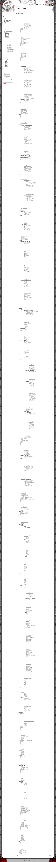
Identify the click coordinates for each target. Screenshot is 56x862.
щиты (27, 555)
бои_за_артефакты (24, 28)
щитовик (25, 339)
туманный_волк (26, 273)
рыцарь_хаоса (23, 112)
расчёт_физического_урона (28, 25)
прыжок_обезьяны (32, 399)
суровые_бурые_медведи (28, 95)
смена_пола (26, 487)
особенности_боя (27, 229)
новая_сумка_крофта (27, 83)
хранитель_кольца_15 (27, 301)
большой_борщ (26, 68)
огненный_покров (32, 421)
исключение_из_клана (25, 118)
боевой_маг (26, 284)
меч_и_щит (31, 374)
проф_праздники (24, 111)
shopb (25, 800)
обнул (25, 354)
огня (29, 592)
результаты (23, 771)
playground (23, 840)
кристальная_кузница (32, 183)
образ (25, 325)
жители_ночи (31, 364)
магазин (22, 41)
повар (22, 739)
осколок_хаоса (23, 55)
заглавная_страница (7, 74)
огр (24, 265)
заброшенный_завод (27, 168)
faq (21, 844)
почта (27, 189)
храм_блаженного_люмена (28, 132)
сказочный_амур (24, 521)
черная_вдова (26, 279)
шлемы (30, 535)
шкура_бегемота (31, 403)
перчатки (27, 543)
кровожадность (23, 39)
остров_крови (23, 43)
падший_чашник (26, 267)
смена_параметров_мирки (25, 508)
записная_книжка (27, 317)
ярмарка (22, 510)
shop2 (25, 795)
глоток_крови (31, 387)
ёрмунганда (28, 611)
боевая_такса (26, 450)
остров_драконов (24, 18)
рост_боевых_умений (27, 26)
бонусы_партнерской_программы (32, 311)
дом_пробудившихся (29, 186)
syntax (22, 849)
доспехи (30, 528)
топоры (27, 554)
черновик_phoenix (24, 830)
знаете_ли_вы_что (24, 807)
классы (22, 441)
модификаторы (26, 352)
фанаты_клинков (32, 379)
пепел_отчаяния (31, 425)
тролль (25, 272)
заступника (9, 45)
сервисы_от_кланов (24, 820)
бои (22, 766)
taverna (25, 802)
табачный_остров (27, 130)
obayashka (23, 838)
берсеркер (25, 283)
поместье (25, 141)
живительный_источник (28, 167)
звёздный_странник (27, 288)
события (22, 45)
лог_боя (25, 345)
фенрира (27, 609)
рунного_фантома (10, 51)
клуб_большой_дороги (33, 372)
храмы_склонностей (27, 150)
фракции (22, 46)
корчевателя (28, 606)
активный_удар (31, 383)
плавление (31, 428)
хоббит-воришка (26, 97)
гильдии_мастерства (29, 408)
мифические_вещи (24, 42)
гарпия (25, 251)
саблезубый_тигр (27, 268)
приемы (27, 410)
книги (27, 550)
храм (22, 209)
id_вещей (23, 836)
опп (6, 60)
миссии (25, 226)
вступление (23, 116)
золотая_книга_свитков (28, 468)
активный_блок (31, 382)
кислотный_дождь (32, 418)
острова (25, 222)
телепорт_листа (26, 172)
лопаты (25, 579)
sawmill (25, 792)
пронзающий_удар (32, 397)
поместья (23, 502)
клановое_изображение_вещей (29, 482)
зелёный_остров (26, 129)
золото (22, 52)
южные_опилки (26, 154)
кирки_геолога (26, 578)
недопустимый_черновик (25, 810)
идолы (25, 218)
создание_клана (24, 123)
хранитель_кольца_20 (27, 302)
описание (23, 444)
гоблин (25, 256)
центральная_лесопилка (28, 152)
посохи (25, 684)
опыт (25, 355)
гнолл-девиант (26, 253)
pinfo (22, 778)
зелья (25, 693)
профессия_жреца (27, 90)
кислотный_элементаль (28, 259)
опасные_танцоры (32, 366)
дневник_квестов (27, 315)
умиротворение (31, 429)
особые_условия (24, 498)
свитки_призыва (26, 709)
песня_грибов (31, 427)
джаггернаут (26, 257)
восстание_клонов (27, 71)
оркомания (25, 85)
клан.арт (25, 471)
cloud (22, 834)
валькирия (25, 285)
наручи (27, 542)
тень (24, 298)
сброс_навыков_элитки (25, 506)
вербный (8, 41)
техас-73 (25, 299)
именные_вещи (26, 470)
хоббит (25, 274)
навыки (25, 353)
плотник (22, 738)
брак (22, 439)
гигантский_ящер (27, 252)
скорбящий (26, 296)
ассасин (25, 281)
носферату (28, 623)
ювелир (22, 749)
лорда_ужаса (9, 46)
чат (21, 821)
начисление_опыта (27, 24)
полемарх (23, 29)
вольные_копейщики (32, 371)
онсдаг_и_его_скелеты (27, 84)
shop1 (25, 793)
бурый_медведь (26, 245)
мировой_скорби (29, 622)
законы (22, 806)
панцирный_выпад (32, 393)
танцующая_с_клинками (28, 297)
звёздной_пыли (29, 620)
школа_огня (28, 436)
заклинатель (23, 729)
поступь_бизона (31, 396)
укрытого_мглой (9, 53)
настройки (25, 324)
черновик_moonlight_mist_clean (26, 829)
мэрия (27, 188)
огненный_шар (31, 422)
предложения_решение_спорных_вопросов (28, 814)
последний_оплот (27, 142)
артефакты (26, 464)
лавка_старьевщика (29, 201)
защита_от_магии (24, 496)
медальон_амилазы (27, 81)
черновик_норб (23, 823)
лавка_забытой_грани (30, 198)
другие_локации (26, 160)
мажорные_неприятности (28, 80)
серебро (22, 59)
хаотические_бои (24, 30)
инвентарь (25, 343)
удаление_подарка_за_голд (28, 488)
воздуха (30, 595)
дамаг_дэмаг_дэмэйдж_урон (26, 759)
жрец (22, 727)
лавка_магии (28, 199)
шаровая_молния (32, 430)
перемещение (26, 100)
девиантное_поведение (28, 72)
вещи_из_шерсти (29, 557)
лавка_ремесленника (30, 200)
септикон (22, 44)
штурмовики (31, 380)
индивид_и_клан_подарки (28, 480)
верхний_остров (26, 127)
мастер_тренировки (24, 769)
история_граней (24, 809)
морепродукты (26, 701)
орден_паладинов (32, 367)
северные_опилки (27, 144)
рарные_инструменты (27, 472)
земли (30, 596)
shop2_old (25, 796)
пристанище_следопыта (28, 143)
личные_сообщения (27, 318)
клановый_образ (26, 483)
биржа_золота (23, 493)
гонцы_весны (23, 516)
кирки (25, 720)
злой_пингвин (26, 452)
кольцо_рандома (24, 236)
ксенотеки (23, 54)
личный (25, 460)
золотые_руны (26, 469)
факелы (25, 725)
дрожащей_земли (10, 44)
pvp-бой (22, 47)
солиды (22, 61)
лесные (25, 700)
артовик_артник (24, 758)
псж (22, 445)
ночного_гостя (9, 48)
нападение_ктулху (24, 238)
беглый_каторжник (27, 242)
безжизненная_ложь (27, 67)
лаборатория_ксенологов (28, 170)
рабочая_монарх (24, 816)
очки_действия (26, 356)
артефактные (26, 672)
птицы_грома (28, 607)
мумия (25, 261)
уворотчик (25, 338)
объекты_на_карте (27, 228)
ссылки (25, 327)
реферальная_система (30, 313)
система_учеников (29, 314)
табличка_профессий (7, 76)
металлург (23, 735)
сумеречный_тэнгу (27, 271)
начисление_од (26, 23)
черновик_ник (23, 822)
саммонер (25, 294)
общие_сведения (27, 716)
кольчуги (30, 531)
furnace (25, 786)
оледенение (31, 423)
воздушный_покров (32, 413)
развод (22, 446)
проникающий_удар (32, 398)
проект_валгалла (32, 369)
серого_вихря (9, 52)
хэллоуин (22, 523)
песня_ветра (31, 426)
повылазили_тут (26, 87)
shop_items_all (23, 779)
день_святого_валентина (25, 517)
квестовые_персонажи (25, 108)
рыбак (22, 741)
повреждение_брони (32, 394)
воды (30, 588)
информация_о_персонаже (28, 344)
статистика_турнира (24, 772)
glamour (25, 478)
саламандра (26, 269)
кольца (30, 530)
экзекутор (25, 303)
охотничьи (25, 702)
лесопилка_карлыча (27, 171)
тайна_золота (26, 96)
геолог (22, 726)
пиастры (22, 57)
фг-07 (25, 300)
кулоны (27, 538)
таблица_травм (23, 744)
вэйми (25, 250)
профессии (26, 101)
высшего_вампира (29, 630)
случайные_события (24, 113)
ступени (22, 743)
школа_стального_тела (30, 194)
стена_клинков (31, 402)
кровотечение (31, 389)
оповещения (26, 326)
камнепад (30, 417)
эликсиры (25, 696)
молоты (25, 580)
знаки (22, 37)
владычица (26, 286)
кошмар (25, 289)
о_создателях (23, 812)
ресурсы (25, 231)
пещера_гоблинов (27, 230)
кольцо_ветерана (29, 558)
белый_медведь (26, 243)
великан (25, 246)
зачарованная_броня (32, 388)
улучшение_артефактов (25, 509)
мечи (27, 552)
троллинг (22, 763)
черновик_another (24, 826)
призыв (27, 624)
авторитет (23, 51)
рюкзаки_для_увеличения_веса (29, 473)
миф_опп (7, 59)
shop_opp (25, 798)
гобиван (25, 254)
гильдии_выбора (29, 407)
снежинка (23, 60)
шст (22, 31)
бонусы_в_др (23, 494)
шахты (25, 153)
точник (25, 337)
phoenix (22, 839)
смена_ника (26, 486)
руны (25, 694)
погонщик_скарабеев (27, 293)
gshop (25, 787)
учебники (25, 695)
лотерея (22, 40)
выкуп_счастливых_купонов (28, 466)
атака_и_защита (24, 438)
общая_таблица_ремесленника (29, 721)
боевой (22, 751)
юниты (25, 232)
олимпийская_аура (24, 736)
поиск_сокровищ (26, 88)
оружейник (23, 737)
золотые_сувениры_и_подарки (26, 497)
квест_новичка (23, 109)
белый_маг (26, 282)
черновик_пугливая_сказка (25, 825)
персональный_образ (25, 500)
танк (24, 336)
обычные (25, 707)
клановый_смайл (27, 484)
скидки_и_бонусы (24, 507)
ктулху (25, 260)
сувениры (25, 723)
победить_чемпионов (27, 86)
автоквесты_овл (24, 102)
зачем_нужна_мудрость (28, 74)
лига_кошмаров (31, 365)
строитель (23, 742)
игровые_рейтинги (24, 512)
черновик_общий (24, 824)
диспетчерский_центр (27, 166)
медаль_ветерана (24, 110)
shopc (25, 801)
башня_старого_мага (29, 185)
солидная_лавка (26, 145)
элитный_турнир (24, 32)
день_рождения (26, 322)
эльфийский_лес (27, 214)
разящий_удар (31, 400)
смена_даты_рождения (28, 485)
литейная (25, 138)
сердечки (22, 58)
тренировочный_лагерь (25, 773)
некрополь (25, 213)
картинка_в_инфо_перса (28, 481)
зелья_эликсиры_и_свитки (28, 467)
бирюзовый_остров (27, 126)
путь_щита (23, 815)
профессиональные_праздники (26, 740)
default (25, 785)
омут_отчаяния (31, 424)
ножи (27, 553)
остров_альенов (24, 208)
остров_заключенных (25, 811)
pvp (22, 764)
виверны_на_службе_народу (29, 70)
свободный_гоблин (27, 295)
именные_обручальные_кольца (29, 456)
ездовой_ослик (26, 451)
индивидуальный (27, 459)
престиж (25, 223)
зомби (25, 258)
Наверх (50, 855)
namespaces (47, 15)
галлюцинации (31, 414)
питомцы (22, 501)
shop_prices (23, 780)
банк (27, 184)
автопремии (23, 115)
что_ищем (5, 77)
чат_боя (25, 329)
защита (25, 351)
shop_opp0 (25, 799)
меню (22, 442)
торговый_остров (27, 131)
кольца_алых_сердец (27, 457)
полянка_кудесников (27, 140)
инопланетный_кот (27, 454)
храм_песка (26, 173)
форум (22, 514)
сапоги (27, 545)
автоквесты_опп (24, 103)
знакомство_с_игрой (24, 808)
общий (22, 754)
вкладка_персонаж (27, 341)
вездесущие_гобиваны (27, 69)
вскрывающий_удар (32, 386)
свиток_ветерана (27, 474)
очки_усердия (23, 56)
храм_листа (26, 151)
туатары (27, 608)
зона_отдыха (28, 197)
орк (24, 266)
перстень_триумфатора (30, 559)
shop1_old (25, 794)
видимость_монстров (27, 714)
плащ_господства (29, 560)
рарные (25, 708)
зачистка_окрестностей (28, 75)
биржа (22, 207)
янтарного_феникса (29, 610)
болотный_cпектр (27, 244)
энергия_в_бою (26, 27)
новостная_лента (24, 513)
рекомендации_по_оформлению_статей (28, 843)
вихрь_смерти (31, 385)
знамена (25, 679)
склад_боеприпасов (24, 522)
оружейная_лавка (29, 202)
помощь (5, 75)
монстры (25, 227)
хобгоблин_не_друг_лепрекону (29, 98)
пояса (27, 544)
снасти (25, 583)
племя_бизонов (31, 368)
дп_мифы (25, 783)
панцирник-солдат (27, 307)
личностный (23, 752)
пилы (25, 582)
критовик (25, 332)
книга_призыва (26, 715)
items (22, 777)
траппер (22, 745)
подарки (25, 784)
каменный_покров (32, 416)
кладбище (25, 137)
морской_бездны (9, 47)
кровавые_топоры (32, 373)
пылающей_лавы (10, 50)
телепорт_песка (26, 146)
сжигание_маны (31, 401)
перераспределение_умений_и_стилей (27, 499)
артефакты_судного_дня (28, 465)
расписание (23, 770)
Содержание (19, 13)
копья (27, 551)
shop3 (25, 797)
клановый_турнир (24, 122)
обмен (22, 443)
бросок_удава (31, 384)
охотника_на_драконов (11, 49)
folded (22, 835)
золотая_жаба (26, 453)
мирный (22, 753)
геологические (26, 698)
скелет (25, 270)
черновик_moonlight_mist (25, 828)
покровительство (32, 395)
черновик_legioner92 (24, 827)
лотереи (22, 237)
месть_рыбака (26, 82)
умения (25, 358)
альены (22, 104)
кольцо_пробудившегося (25, 38)
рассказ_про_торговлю (28, 94)
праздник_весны (26, 89)
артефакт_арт (23, 757)
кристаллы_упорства (24, 53)
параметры (26, 357)
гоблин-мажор (26, 255)
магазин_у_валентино (27, 139)
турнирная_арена (27, 147)
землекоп (23, 730)
